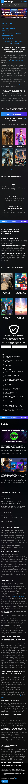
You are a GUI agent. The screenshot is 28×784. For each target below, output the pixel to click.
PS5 (22, 60)
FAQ (6, 346)
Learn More (19, 346)
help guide (22, 84)
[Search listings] (13, 5)
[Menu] (2, 1)
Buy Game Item (7, 21)
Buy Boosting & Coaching (11, 33)
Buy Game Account (9, 28)
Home (7, 41)
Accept (4, 781)
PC (9, 60)
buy (12, 41)
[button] (25, 5)
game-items (19, 41)
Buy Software (7, 36)
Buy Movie (6, 31)
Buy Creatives (7, 38)
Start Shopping (14, 114)
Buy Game (5, 26)
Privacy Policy (17, 778)
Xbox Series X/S (15, 60)
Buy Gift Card (7, 23)
